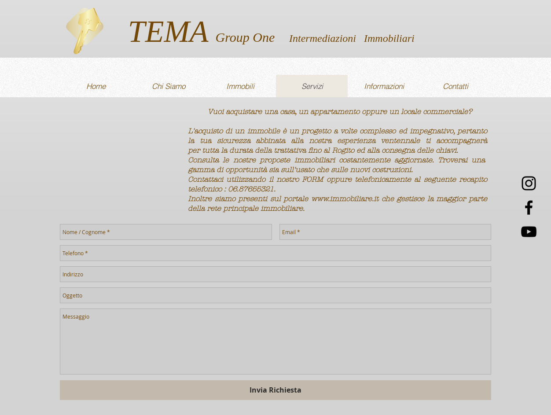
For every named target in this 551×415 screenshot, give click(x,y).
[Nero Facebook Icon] (528, 207)
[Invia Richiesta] (275, 390)
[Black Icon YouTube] (528, 231)
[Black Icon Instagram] (528, 183)
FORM (312, 179)
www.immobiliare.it (344, 199)
